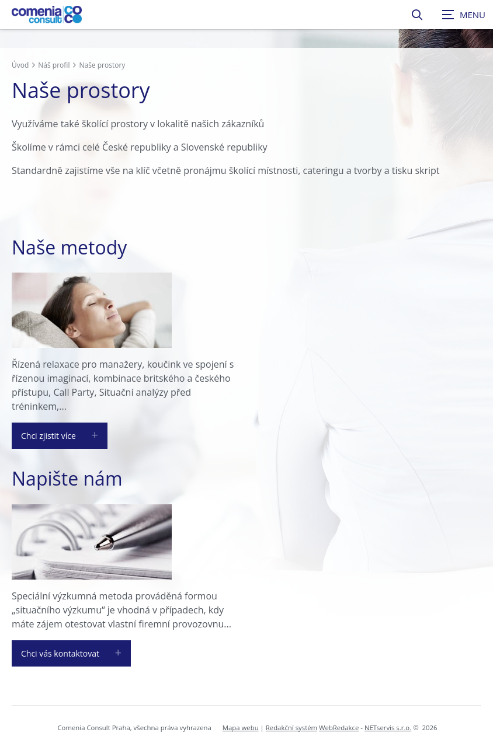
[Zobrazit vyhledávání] (417, 14)
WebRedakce (339, 727)
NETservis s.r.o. (387, 727)
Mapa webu (241, 727)
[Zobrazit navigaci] (464, 14)
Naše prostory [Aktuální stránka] (102, 65)
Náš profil (54, 65)
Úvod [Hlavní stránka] (20, 65)
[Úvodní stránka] (47, 14)
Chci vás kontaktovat (60, 653)
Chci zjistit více (48, 435)
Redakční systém (291, 727)
